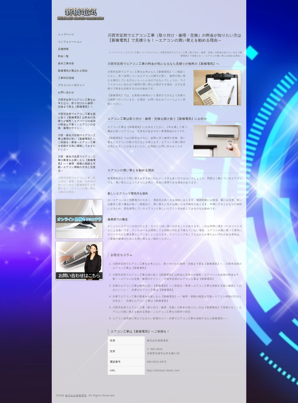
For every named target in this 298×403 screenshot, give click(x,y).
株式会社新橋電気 (76, 395)
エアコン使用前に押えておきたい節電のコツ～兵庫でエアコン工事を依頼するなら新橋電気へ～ (170, 318)
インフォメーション (70, 41)
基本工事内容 (66, 63)
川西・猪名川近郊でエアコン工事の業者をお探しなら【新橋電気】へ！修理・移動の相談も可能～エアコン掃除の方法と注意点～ (77, 163)
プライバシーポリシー (71, 85)
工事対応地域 (66, 78)
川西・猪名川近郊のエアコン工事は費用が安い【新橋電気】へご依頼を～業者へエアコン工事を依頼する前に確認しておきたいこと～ (77, 142)
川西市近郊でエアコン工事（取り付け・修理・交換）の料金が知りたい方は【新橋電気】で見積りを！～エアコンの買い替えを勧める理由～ (77, 184)
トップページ (66, 34)
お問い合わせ (66, 92)
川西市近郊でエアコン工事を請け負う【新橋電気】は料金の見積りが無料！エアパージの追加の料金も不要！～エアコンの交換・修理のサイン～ (77, 121)
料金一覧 (63, 56)
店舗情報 (63, 49)
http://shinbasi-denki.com (163, 370)
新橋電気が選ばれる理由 (73, 70)
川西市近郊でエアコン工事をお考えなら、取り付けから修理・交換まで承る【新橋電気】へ (77, 103)
